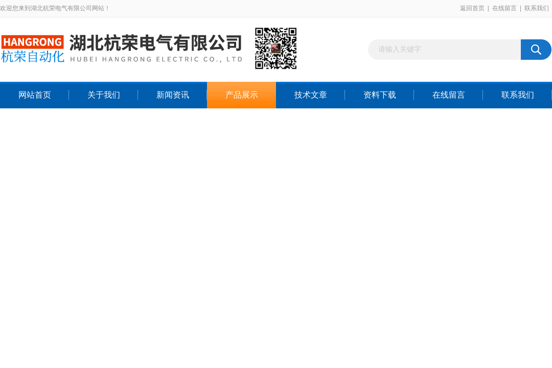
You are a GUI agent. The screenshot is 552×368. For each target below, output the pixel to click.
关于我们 (103, 94)
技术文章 (310, 94)
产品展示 (241, 94)
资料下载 (379, 94)
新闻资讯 (172, 94)
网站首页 (34, 94)
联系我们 (536, 8)
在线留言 (504, 8)
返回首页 (472, 8)
